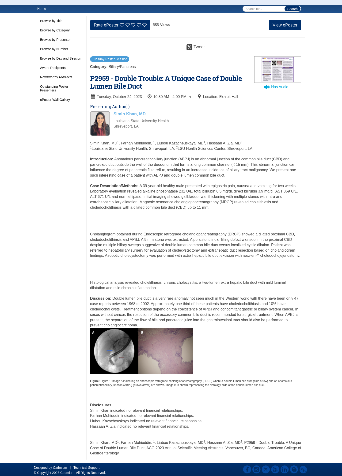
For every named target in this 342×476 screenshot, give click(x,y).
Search (292, 9)
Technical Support (86, 467)
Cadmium (60, 467)
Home (41, 9)
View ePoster (285, 25)
